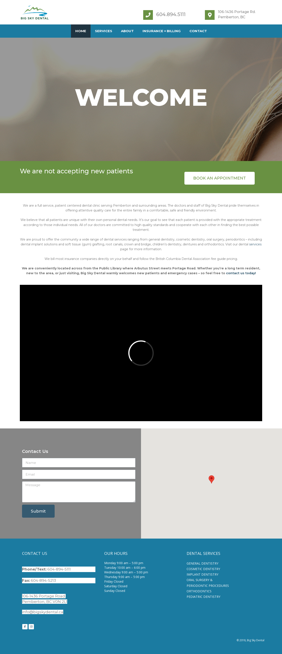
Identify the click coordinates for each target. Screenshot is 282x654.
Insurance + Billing (162, 31)
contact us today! (241, 273)
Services (103, 31)
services (255, 244)
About (127, 31)
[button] (219, 178)
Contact (198, 31)
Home (80, 31)
